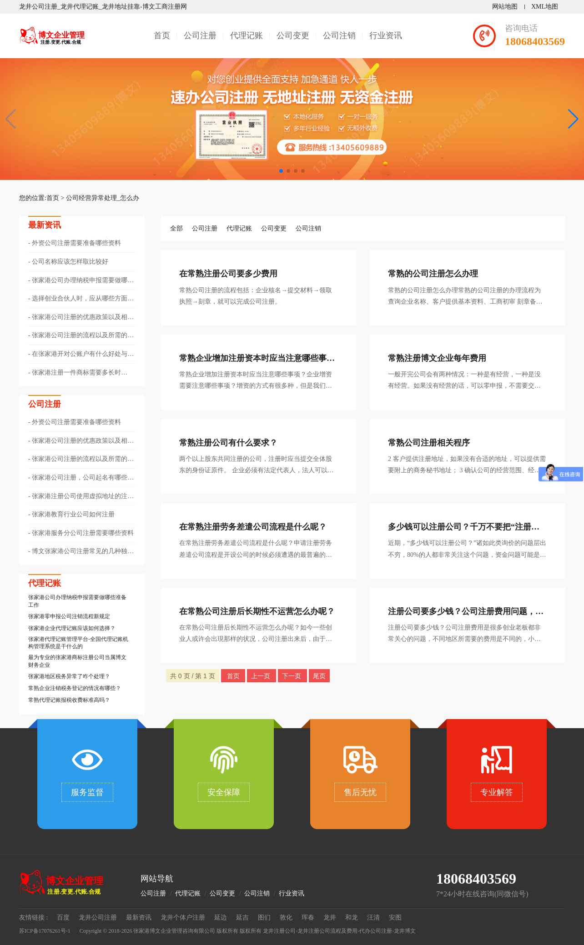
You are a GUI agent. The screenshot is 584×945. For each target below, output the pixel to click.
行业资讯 (385, 35)
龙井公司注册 (98, 917)
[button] (573, 119)
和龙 (351, 917)
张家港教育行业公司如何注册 (73, 514)
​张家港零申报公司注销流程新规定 (69, 616)
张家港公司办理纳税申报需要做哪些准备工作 (81, 281)
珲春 (308, 917)
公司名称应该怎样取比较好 (70, 261)
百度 (63, 917)
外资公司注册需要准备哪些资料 (76, 243)
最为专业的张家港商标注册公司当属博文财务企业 (77, 661)
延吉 (242, 917)
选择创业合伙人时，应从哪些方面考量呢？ (81, 299)
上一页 (261, 676)
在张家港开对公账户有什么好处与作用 (81, 354)
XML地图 (544, 6)
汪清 (373, 917)
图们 (264, 917)
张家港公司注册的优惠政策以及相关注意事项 (81, 318)
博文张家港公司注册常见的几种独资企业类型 (81, 552)
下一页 (292, 676)
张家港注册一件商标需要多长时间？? (74, 373)
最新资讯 (138, 917)
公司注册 (200, 35)
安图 (395, 917)
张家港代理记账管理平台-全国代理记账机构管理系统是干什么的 (78, 643)
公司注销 (339, 35)
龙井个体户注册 (183, 917)
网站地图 (505, 6)
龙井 (329, 917)
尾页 (319, 676)
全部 (176, 228)
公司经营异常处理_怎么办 (102, 198)
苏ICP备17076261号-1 (44, 931)
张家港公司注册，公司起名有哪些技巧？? (81, 478)
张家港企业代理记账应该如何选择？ (72, 628)
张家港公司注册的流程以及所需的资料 (81, 336)
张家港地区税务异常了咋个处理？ (69, 676)
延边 (220, 917)
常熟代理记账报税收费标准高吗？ (69, 700)
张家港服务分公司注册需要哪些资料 (83, 533)
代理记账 (246, 35)
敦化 (286, 917)
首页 (162, 35)
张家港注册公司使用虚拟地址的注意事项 (81, 497)
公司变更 (293, 35)
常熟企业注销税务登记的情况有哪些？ (74, 688)
